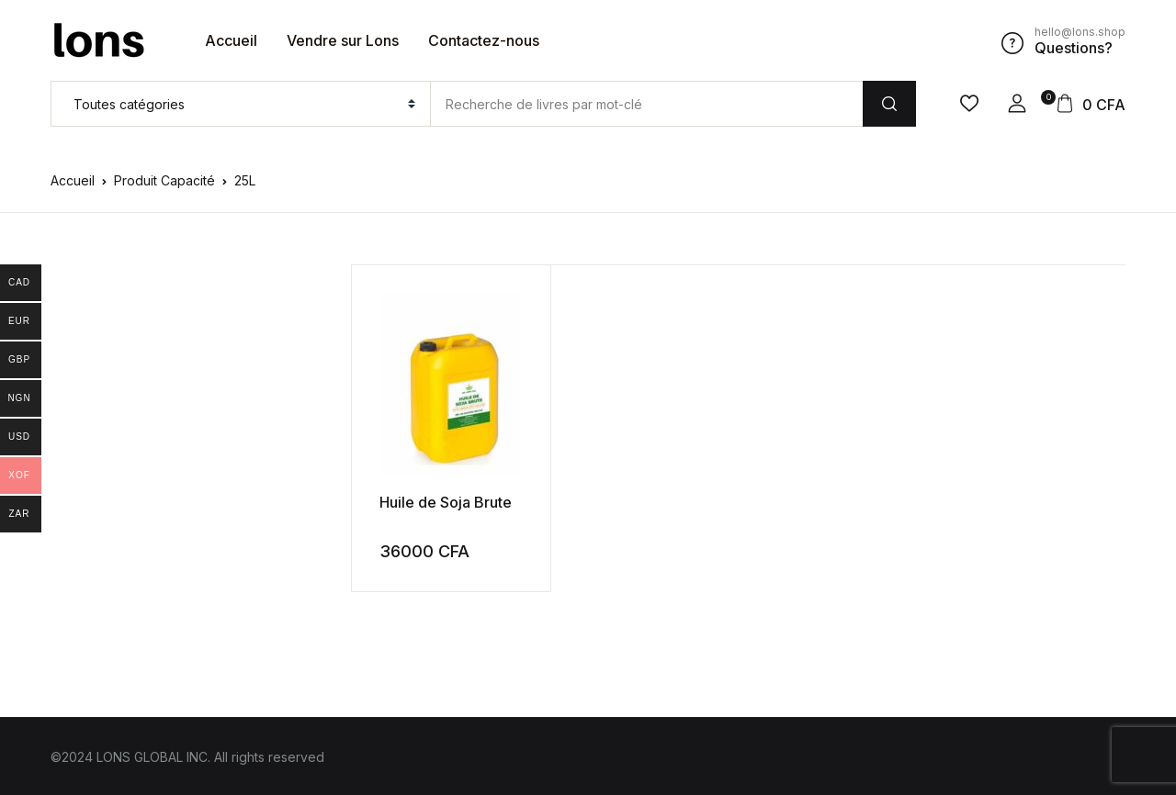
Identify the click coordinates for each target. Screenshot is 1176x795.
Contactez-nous (483, 40)
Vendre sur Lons (343, 40)
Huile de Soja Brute (445, 501)
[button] (1017, 104)
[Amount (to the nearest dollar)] (646, 104)
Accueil (231, 40)
